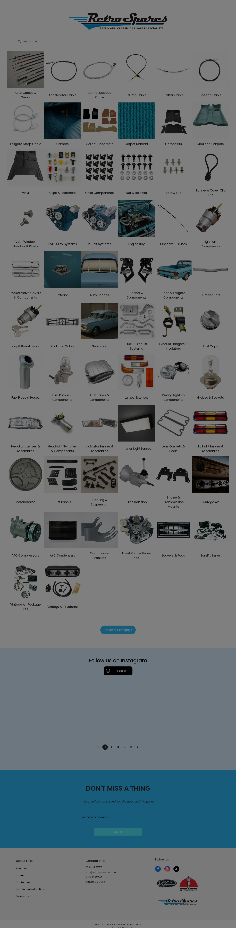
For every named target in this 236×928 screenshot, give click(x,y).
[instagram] (167, 869)
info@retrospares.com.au (101, 872)
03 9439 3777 (94, 867)
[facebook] (158, 869)
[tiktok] (176, 869)
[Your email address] (118, 817)
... (124, 747)
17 (131, 747)
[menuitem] (48, 868)
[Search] (118, 41)
